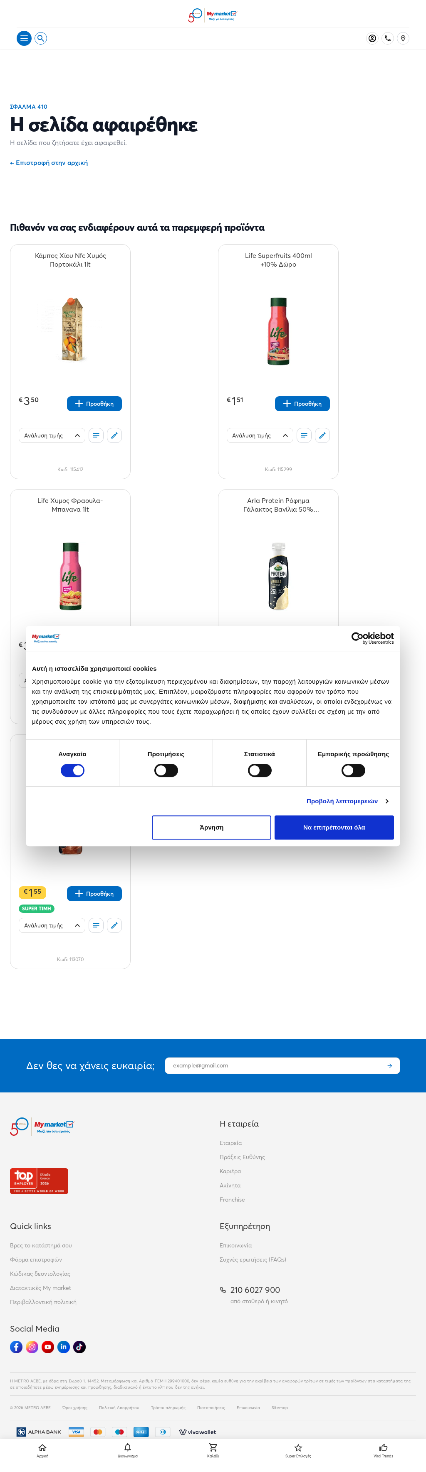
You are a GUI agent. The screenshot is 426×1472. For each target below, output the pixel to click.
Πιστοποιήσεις (211, 1407)
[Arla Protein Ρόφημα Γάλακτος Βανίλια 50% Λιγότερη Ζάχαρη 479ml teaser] (278, 505)
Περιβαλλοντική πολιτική (43, 1302)
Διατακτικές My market (40, 1288)
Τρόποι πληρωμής (168, 1407)
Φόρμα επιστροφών (36, 1259)
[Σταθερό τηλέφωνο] (387, 38)
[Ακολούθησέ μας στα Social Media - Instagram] (32, 1347)
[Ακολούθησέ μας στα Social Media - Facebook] (16, 1347)
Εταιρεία (231, 1143)
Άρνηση (211, 827)
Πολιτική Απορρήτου (119, 1407)
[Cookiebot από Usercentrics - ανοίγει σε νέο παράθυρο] (357, 638)
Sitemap (280, 1407)
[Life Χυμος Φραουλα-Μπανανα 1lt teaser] (70, 505)
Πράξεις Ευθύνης (242, 1157)
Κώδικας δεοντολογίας (40, 1273)
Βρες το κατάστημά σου (41, 1245)
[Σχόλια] (114, 435)
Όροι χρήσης (74, 1407)
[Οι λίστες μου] (96, 435)
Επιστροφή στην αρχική (49, 162)
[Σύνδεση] (372, 38)
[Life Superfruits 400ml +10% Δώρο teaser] (278, 260)
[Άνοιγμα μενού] (24, 38)
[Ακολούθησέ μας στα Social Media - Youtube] (48, 1347)
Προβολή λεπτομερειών (342, 801)
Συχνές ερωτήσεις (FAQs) (253, 1259)
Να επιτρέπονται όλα (334, 827)
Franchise (232, 1199)
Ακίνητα (230, 1185)
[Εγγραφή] (390, 1066)
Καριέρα (230, 1171)
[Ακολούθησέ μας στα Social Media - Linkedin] (63, 1347)
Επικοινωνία (236, 1245)
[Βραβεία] (39, 1181)
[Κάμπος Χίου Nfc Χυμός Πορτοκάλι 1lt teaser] (70, 260)
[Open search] (41, 38)
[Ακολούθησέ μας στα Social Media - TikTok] (79, 1347)
